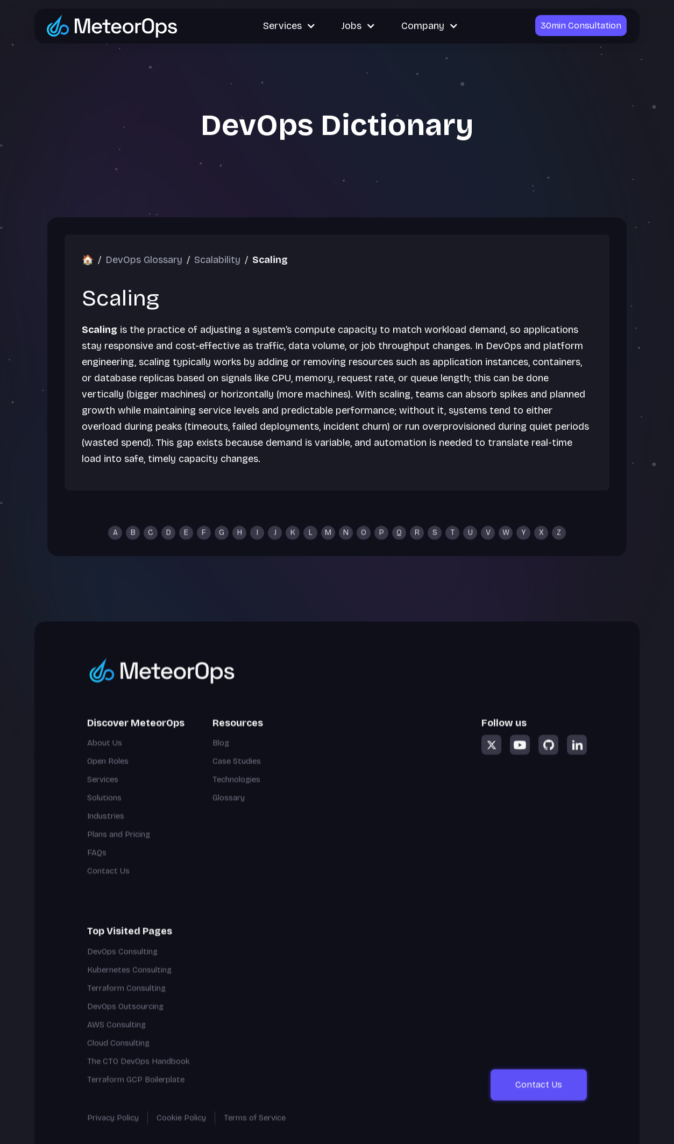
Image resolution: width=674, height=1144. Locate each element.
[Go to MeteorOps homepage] (112, 25)
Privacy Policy (113, 1130)
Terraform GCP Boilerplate (136, 1092)
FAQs (97, 865)
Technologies (236, 792)
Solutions (104, 810)
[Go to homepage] (229, 682)
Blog (220, 756)
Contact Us (108, 884)
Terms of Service (255, 1130)
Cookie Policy (181, 1130)
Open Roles (108, 774)
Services (102, 792)
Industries (105, 829)
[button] (289, 26)
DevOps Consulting (122, 964)
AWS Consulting (116, 1037)
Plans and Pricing (118, 847)
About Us (104, 756)
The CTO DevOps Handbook (138, 1073)
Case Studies (236, 774)
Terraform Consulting (126, 1000)
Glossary (228, 810)
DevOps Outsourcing (125, 1019)
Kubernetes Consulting (129, 982)
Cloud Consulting (118, 1055)
